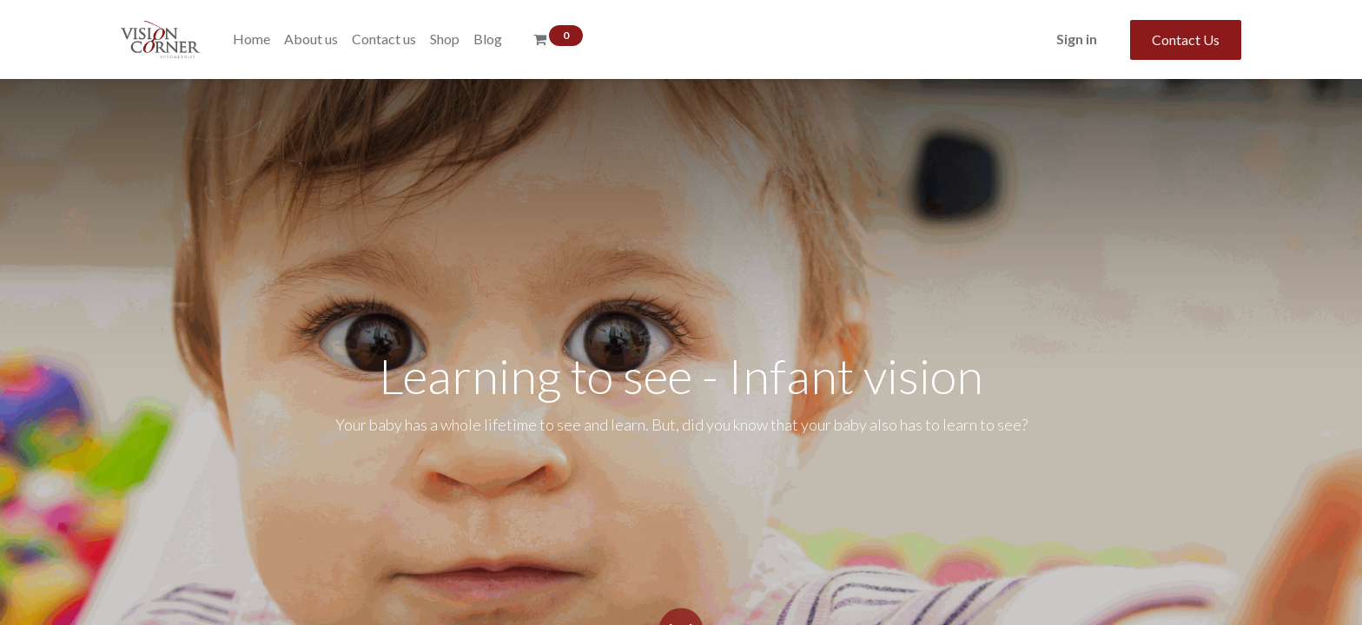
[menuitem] (251, 39)
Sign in (1076, 38)
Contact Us (1186, 39)
